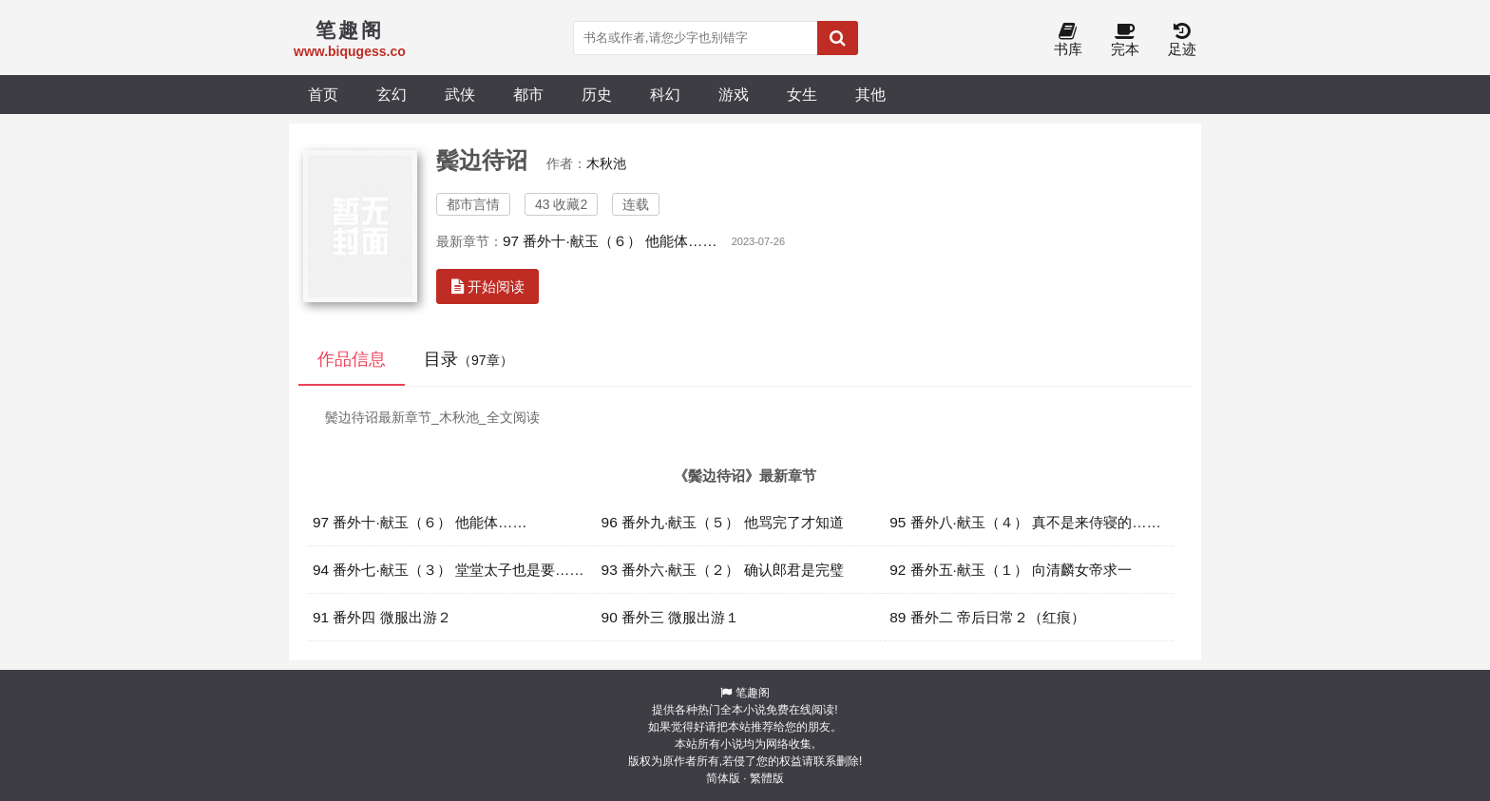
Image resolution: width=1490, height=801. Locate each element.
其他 (870, 94)
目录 (468, 359)
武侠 (460, 94)
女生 (802, 94)
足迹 (1182, 40)
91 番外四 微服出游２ (382, 617)
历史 (597, 94)
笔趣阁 (752, 692)
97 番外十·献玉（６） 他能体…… (610, 241)
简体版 (723, 778)
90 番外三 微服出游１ (671, 617)
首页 (323, 94)
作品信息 (351, 359)
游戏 (733, 94)
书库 (1068, 40)
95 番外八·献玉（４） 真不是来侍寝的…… (1025, 522)
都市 (528, 94)
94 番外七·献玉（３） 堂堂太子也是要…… (448, 570)
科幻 (665, 94)
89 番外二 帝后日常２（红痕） (987, 617)
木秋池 (606, 163)
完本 (1125, 40)
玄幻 (391, 94)
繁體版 (767, 778)
